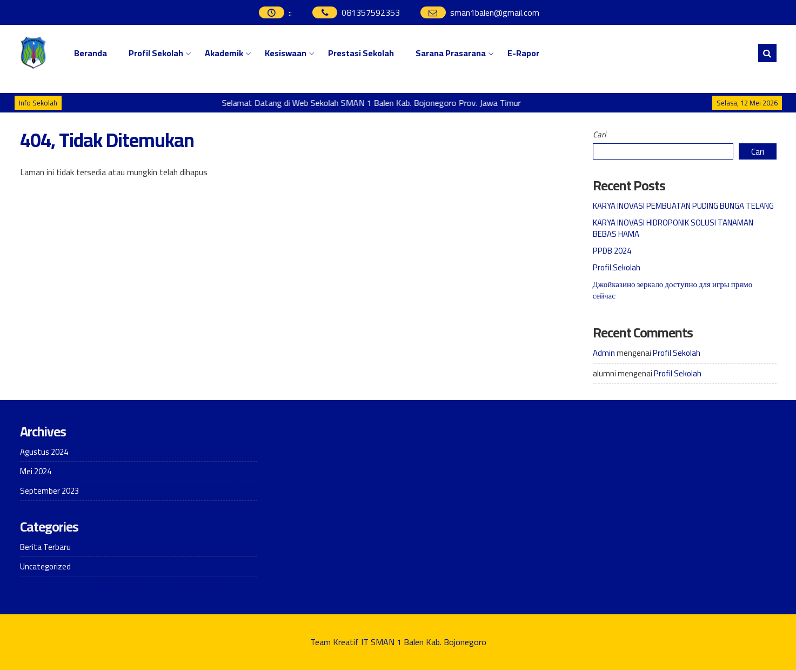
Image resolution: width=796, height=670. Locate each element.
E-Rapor (523, 53)
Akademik (224, 53)
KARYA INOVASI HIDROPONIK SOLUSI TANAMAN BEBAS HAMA (673, 228)
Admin (604, 353)
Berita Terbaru (45, 547)
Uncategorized (45, 566)
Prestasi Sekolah (361, 53)
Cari (599, 134)
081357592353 (371, 12)
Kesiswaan (285, 53)
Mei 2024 (35, 471)
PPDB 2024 (612, 250)
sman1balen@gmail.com (494, 12)
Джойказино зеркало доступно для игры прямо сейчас (673, 289)
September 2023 (49, 491)
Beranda (90, 53)
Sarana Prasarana (451, 53)
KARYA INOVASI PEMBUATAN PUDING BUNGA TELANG (683, 206)
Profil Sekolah (156, 53)
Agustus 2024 (44, 452)
